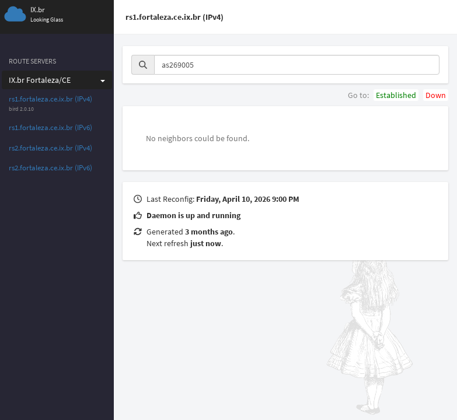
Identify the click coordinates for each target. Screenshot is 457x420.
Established (396, 95)
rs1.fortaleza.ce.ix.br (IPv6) (50, 127)
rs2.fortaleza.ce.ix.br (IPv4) (50, 148)
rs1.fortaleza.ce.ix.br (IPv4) (50, 99)
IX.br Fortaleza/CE (57, 80)
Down (435, 95)
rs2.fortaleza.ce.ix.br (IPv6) (50, 168)
